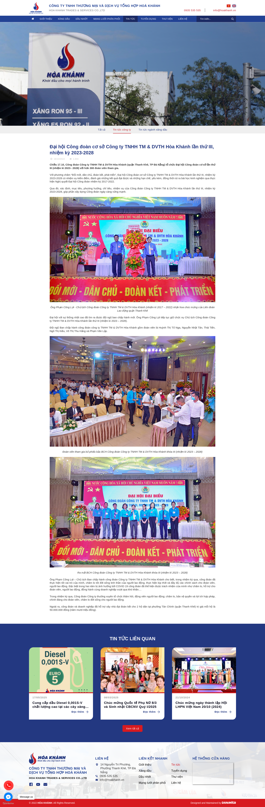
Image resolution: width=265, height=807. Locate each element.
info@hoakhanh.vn (112, 779)
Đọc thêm (81, 711)
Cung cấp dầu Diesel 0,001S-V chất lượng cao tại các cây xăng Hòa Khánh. (58, 705)
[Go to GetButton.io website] (8, 803)
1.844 (73, 159)
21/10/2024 (182, 697)
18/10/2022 (57, 159)
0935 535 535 (109, 776)
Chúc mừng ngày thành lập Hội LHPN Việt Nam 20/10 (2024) (201, 705)
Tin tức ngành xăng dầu (153, 129)
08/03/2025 (111, 697)
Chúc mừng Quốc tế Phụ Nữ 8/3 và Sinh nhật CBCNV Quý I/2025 (130, 705)
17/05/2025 (39, 697)
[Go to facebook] (8, 797)
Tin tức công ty (122, 129)
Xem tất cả (132, 728)
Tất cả (101, 129)
